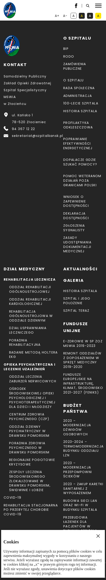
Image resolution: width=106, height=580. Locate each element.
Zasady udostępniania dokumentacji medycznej (77, 244)
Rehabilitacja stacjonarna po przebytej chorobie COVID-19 (31, 509)
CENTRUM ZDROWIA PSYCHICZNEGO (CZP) (29, 416)
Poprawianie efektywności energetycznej (77, 143)
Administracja (77, 95)
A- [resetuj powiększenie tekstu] (65, 16)
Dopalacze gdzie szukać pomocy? (80, 162)
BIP (66, 48)
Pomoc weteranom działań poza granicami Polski (82, 180)
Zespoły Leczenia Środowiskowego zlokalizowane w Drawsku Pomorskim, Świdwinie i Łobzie (29, 481)
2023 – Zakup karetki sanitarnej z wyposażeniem (83, 488)
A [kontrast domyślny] (74, 16)
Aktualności (80, 269)
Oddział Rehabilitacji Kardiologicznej (30, 301)
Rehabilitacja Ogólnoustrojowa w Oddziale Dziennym (31, 316)
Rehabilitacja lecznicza (30, 279)
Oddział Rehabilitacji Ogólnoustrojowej (30, 289)
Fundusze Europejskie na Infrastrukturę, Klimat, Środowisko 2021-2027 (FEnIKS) (83, 383)
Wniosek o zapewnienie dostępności (76, 201)
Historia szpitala (80, 111)
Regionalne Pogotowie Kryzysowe (32, 462)
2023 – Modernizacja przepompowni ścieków (77, 470)
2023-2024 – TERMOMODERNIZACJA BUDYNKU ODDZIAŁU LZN (83, 448)
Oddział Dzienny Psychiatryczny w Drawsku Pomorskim (29, 431)
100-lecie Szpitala (80, 103)
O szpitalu (73, 80)
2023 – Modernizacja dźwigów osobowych (77, 427)
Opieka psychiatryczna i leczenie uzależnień (29, 366)
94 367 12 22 (23, 129)
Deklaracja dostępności (76, 215)
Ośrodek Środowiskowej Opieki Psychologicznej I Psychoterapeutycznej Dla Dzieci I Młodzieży (32, 397)
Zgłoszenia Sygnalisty (74, 227)
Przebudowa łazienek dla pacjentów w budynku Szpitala (80, 524)
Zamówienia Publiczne (74, 66)
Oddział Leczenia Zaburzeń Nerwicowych (32, 378)
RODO (68, 56)
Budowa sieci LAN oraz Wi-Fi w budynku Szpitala (80, 505)
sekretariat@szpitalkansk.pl (37, 135)
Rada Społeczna (79, 88)
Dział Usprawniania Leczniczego (27, 330)
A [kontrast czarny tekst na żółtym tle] (99, 16)
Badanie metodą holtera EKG (33, 354)
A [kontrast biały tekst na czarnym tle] (91, 16)
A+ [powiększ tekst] (57, 16)
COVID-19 (12, 497)
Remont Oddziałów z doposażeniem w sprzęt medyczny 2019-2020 (82, 360)
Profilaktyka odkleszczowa (78, 125)
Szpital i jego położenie (76, 300)
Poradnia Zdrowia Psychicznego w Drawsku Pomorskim (29, 447)
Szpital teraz (76, 310)
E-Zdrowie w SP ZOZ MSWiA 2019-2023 (83, 343)
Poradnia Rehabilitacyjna (24, 342)
